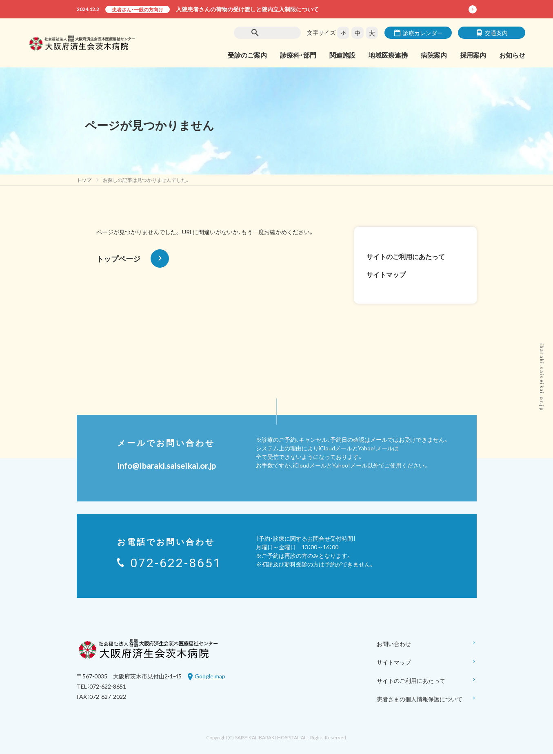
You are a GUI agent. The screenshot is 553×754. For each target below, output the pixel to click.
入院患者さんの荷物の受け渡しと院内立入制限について (247, 9)
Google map (210, 676)
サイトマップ (386, 274)
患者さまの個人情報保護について (427, 699)
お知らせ (512, 55)
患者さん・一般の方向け (137, 9)
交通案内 (492, 33)
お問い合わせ (427, 644)
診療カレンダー (418, 33)
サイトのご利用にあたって (405, 256)
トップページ (132, 258)
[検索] (272, 33)
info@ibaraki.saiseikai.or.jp (166, 465)
